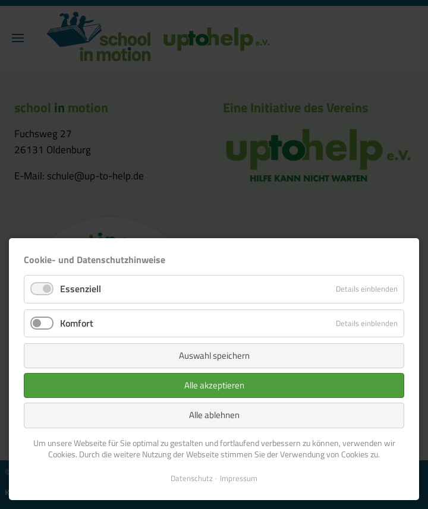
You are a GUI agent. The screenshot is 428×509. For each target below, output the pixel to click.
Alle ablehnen (214, 415)
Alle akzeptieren (214, 385)
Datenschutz (192, 478)
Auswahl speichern (214, 355)
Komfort (76, 323)
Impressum (238, 478)
